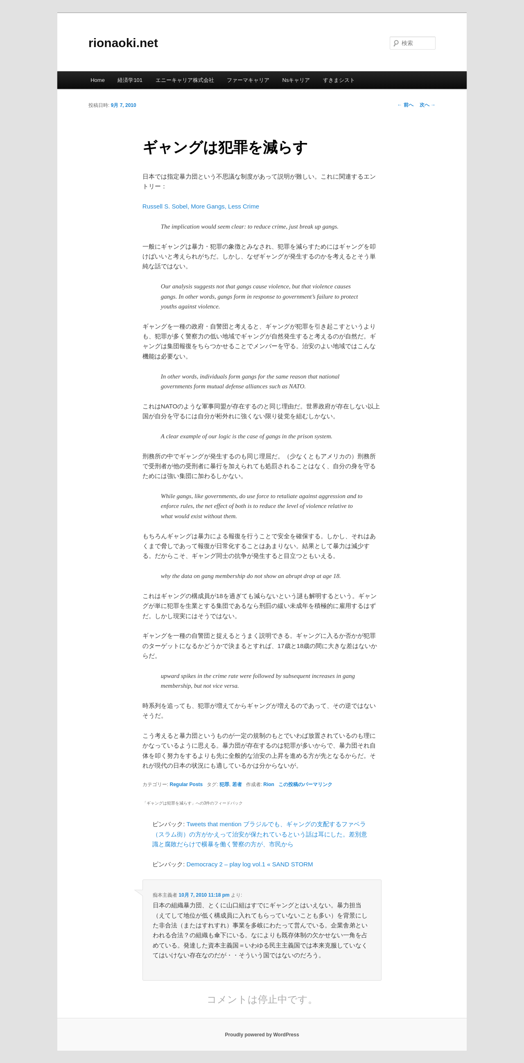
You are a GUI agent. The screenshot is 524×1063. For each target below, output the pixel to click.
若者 (237, 784)
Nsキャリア (296, 80)
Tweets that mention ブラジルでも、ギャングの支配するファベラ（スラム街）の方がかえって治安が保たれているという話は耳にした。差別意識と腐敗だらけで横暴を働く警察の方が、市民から (259, 834)
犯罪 (224, 784)
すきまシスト (339, 80)
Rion (268, 784)
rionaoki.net (123, 43)
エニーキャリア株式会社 (185, 80)
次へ (428, 105)
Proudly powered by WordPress (262, 1035)
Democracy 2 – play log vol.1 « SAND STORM (250, 864)
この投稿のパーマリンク (305, 784)
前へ (405, 105)
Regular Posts (186, 784)
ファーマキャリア (248, 80)
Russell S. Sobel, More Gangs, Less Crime (200, 206)
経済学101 (129, 80)
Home (97, 80)
